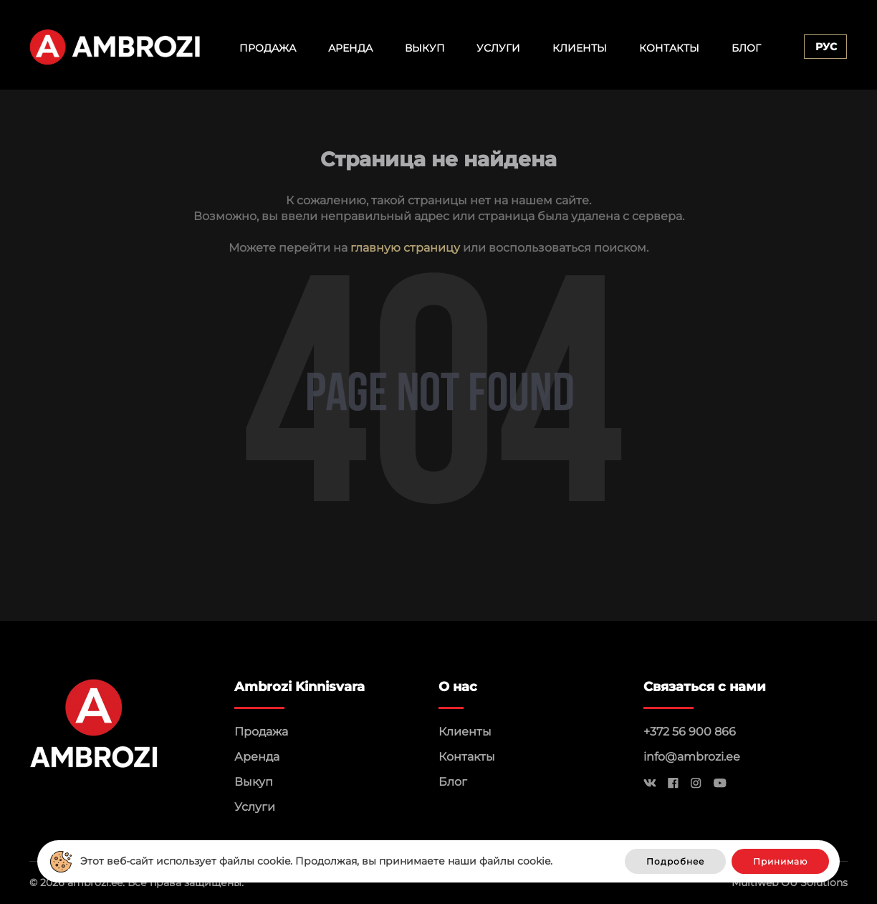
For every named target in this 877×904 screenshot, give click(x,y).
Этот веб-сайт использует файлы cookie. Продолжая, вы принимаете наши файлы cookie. (316, 861)
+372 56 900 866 (689, 731)
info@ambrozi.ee (691, 756)
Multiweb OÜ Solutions (790, 882)
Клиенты (579, 48)
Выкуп (425, 48)
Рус (826, 46)
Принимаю (780, 861)
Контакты (669, 48)
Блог (746, 48)
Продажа (267, 48)
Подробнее (675, 861)
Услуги (498, 48)
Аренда (350, 48)
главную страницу (405, 247)
